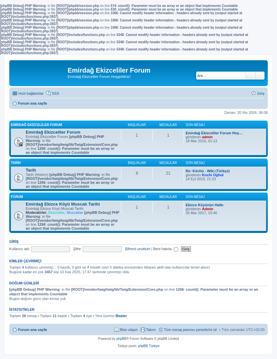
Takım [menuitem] (151, 330)
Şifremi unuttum (137, 249)
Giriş (14, 242)
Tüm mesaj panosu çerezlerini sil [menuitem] (190, 330)
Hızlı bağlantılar (31, 93)
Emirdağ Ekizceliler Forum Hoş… (214, 133)
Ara (251, 76)
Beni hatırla (165, 249)
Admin (207, 209)
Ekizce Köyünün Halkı (204, 205)
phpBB (121, 339)
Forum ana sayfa (32, 330)
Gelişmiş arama (260, 76)
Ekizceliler (56, 212)
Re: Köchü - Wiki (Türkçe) (208, 171)
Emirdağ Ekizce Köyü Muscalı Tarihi (63, 204)
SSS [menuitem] (55, 93)
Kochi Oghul (213, 175)
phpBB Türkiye (148, 346)
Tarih (16, 163)
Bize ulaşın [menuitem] (129, 330)
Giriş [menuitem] (260, 93)
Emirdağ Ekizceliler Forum (36, 125)
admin (207, 137)
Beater (121, 316)
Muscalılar (75, 212)
